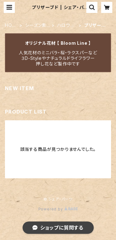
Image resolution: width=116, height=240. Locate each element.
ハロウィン (65, 25)
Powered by (58, 209)
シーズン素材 (35, 25)
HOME (10, 25)
